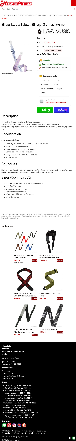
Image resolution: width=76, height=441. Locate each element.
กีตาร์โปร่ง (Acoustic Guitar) (11, 406)
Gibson (4, 425)
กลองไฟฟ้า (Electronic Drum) (11, 416)
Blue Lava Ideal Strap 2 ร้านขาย (52, 216)
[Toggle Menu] (73, 3)
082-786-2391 (30, 381)
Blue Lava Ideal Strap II (13, 216)
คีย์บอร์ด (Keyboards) (9, 409)
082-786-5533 (25, 357)
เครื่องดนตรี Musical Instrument (33, 15)
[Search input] (37, 9)
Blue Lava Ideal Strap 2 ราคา (31, 216)
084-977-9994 (26, 359)
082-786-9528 (20, 371)
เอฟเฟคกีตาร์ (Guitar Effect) (11, 413)
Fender (4, 423)
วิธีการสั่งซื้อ (6, 310)
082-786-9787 (25, 374)
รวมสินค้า (5, 318)
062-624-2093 (27, 349)
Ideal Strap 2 (38, 214)
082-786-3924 (19, 369)
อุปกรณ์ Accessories (57, 15)
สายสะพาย (22, 214)
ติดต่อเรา (5, 312)
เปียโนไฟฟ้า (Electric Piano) (11, 411)
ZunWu (67, 216)
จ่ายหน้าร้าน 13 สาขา (47, 81)
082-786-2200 (30, 367)
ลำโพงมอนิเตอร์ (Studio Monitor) (13, 421)
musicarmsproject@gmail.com (56, 102)
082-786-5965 (30, 379)
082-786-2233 (33, 376)
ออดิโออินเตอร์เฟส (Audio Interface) (14, 418)
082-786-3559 (26, 352)
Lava (43, 38)
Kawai (4, 430)
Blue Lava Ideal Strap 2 (51, 214)
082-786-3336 (24, 364)
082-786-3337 (26, 354)
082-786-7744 (29, 362)
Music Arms (6, 15)
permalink (14, 218)
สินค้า (16, 15)
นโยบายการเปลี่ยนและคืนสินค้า (13, 315)
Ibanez (4, 428)
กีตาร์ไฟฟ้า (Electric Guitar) (11, 404)
